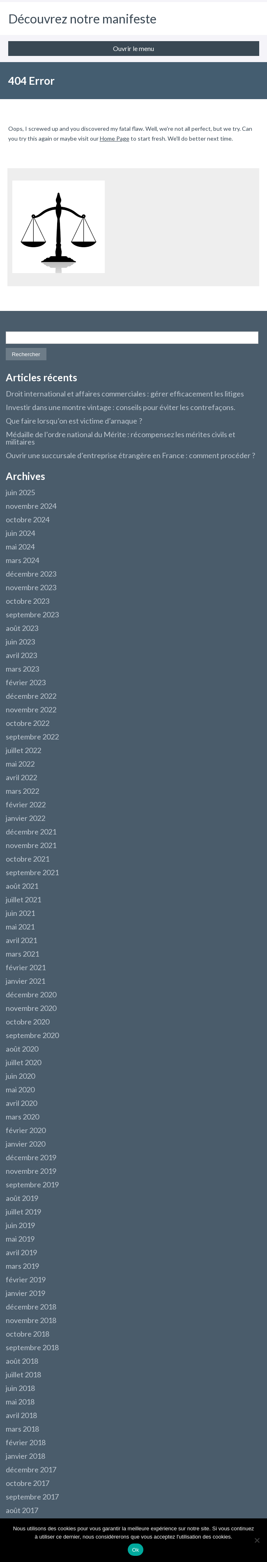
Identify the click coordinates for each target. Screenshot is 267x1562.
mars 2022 (22, 790)
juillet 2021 (23, 899)
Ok (135, 1550)
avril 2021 (21, 940)
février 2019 (26, 1279)
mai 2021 (20, 926)
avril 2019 (21, 1252)
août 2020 (22, 1048)
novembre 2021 (31, 845)
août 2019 (22, 1198)
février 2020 (26, 1130)
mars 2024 (22, 560)
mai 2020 (20, 1089)
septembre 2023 (32, 614)
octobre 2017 (27, 1483)
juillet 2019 (23, 1211)
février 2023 (26, 682)
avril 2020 (21, 1103)
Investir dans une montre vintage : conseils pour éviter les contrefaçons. (120, 407)
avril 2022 (21, 777)
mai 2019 (20, 1238)
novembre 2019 (31, 1170)
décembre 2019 (31, 1157)
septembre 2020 (32, 1035)
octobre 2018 (27, 1333)
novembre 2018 (31, 1320)
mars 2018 (22, 1428)
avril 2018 (21, 1415)
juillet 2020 (23, 1062)
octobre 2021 (27, 858)
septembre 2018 (32, 1347)
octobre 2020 (27, 1021)
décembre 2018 (31, 1306)
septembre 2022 (32, 736)
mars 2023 (22, 668)
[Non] (257, 1540)
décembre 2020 (31, 994)
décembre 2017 (31, 1469)
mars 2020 (22, 1116)
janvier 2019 (25, 1293)
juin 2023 (20, 641)
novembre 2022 (31, 709)
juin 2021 (20, 913)
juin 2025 (20, 492)
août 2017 (22, 1510)
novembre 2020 (31, 1008)
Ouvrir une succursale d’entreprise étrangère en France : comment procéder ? (130, 455)
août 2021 (22, 885)
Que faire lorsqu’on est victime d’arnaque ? (74, 420)
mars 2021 (22, 953)
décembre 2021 (31, 831)
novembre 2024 (31, 505)
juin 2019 (20, 1225)
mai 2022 (20, 763)
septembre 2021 (32, 872)
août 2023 (22, 628)
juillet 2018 (23, 1374)
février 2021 (26, 967)
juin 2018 (20, 1388)
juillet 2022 (23, 750)
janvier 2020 (25, 1143)
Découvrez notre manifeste (82, 18)
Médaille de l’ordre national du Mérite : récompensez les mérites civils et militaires (120, 438)
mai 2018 (20, 1401)
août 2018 (22, 1360)
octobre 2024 (27, 519)
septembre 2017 (32, 1496)
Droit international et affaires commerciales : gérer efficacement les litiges (125, 393)
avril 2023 (21, 655)
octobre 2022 (27, 723)
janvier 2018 (25, 1455)
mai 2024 (20, 546)
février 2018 (26, 1442)
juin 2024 (20, 533)
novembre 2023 (31, 587)
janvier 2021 (25, 980)
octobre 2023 (27, 600)
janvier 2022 (25, 818)
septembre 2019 (32, 1184)
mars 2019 (22, 1265)
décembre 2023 (31, 573)
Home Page (114, 138)
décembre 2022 (31, 695)
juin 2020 (20, 1075)
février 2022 (26, 804)
